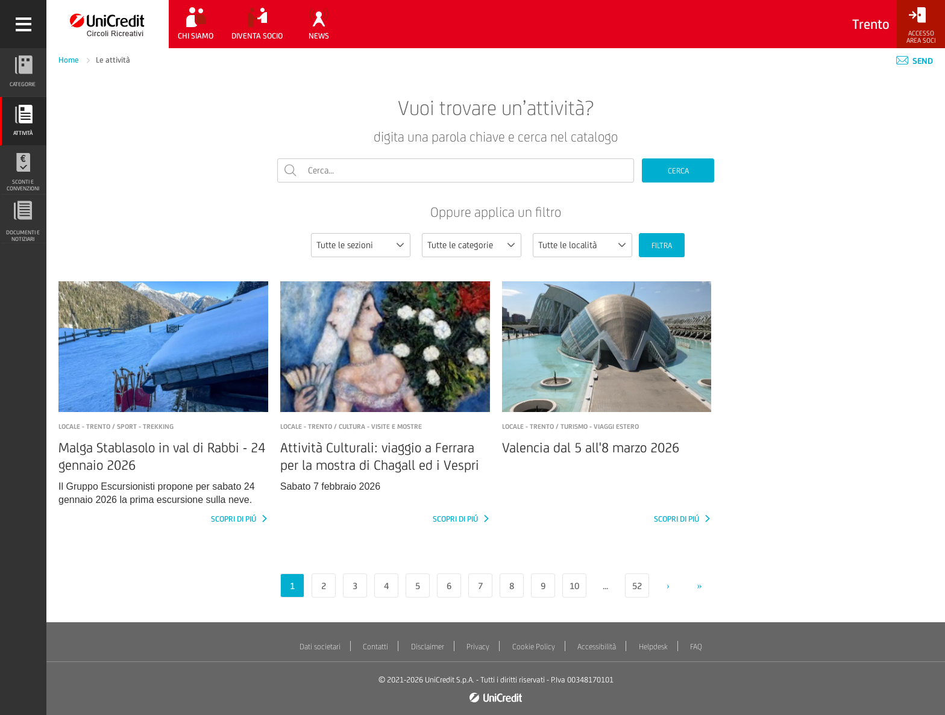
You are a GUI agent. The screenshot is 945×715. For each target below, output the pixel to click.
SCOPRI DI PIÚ (234, 518)
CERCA (678, 170)
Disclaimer (427, 646)
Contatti (375, 646)
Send (914, 61)
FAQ (696, 646)
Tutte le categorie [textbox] (460, 245)
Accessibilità (596, 646)
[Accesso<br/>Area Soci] (921, 25)
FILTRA (661, 245)
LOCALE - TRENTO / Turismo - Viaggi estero (570, 426)
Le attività (113, 59)
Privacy (477, 646)
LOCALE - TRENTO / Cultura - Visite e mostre (351, 426)
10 (574, 586)
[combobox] (360, 245)
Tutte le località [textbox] (567, 245)
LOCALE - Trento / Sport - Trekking (116, 426)
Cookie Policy (533, 646)
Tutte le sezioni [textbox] (344, 245)
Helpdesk (653, 646)
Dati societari (320, 646)
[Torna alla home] (107, 24)
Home (69, 59)
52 (637, 586)
